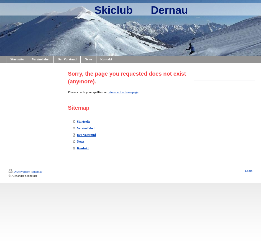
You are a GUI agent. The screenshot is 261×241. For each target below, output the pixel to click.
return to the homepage (123, 92)
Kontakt (83, 148)
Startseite (83, 122)
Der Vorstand (86, 135)
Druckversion (19, 171)
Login (248, 170)
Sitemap (37, 171)
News (80, 141)
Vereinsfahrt (85, 128)
